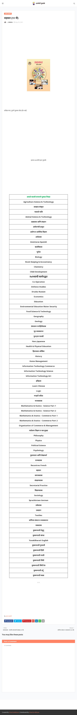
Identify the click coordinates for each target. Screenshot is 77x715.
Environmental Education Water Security (38, 306)
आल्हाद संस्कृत (39, 207)
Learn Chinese (38, 386)
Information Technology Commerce (38, 366)
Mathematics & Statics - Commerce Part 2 (39, 420)
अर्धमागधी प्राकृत (38, 227)
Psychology (38, 450)
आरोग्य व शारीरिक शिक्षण (38, 232)
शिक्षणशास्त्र (38, 490)
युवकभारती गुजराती (38, 545)
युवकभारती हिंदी (38, 550)
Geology (38, 321)
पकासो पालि (38, 212)
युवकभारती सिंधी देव (38, 565)
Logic (38, 391)
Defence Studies (38, 287)
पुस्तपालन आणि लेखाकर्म (38, 455)
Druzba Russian (38, 291)
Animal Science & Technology (38, 217)
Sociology (38, 495)
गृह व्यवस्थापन (38, 331)
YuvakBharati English (38, 540)
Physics (38, 440)
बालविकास (38, 247)
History (38, 356)
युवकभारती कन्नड (38, 575)
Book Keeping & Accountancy (38, 262)
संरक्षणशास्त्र (39, 480)
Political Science (38, 445)
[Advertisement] (40, 40)
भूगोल (38, 252)
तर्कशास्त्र (38, 505)
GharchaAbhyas (14, 712)
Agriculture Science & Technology (38, 202)
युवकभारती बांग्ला (38, 535)
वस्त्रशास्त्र (38, 525)
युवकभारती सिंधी (38, 560)
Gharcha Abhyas (34, 712)
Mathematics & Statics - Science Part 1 (38, 406)
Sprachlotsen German (38, 500)
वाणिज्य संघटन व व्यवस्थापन (38, 520)
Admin (10, 22)
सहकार (38, 470)
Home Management (38, 361)
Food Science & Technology (38, 311)
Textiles (38, 515)
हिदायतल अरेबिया (38, 351)
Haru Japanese (38, 341)
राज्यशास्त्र (38, 460)
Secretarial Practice (38, 485)
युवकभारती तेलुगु (38, 530)
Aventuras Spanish (38, 242)
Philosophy (38, 435)
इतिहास (38, 381)
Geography (39, 316)
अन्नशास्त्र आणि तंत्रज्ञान (38, 222)
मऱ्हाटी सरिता (38, 396)
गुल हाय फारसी (39, 336)
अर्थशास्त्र (38, 237)
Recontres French (38, 465)
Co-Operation (38, 282)
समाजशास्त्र (38, 475)
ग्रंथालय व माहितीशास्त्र (38, 326)
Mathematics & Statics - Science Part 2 (38, 411)
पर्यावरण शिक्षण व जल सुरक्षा (38, 431)
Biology (38, 257)
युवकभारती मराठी (38, 555)
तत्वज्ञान (38, 510)
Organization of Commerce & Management (38, 425)
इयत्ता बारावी (9, 616)
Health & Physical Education (38, 346)
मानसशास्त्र (38, 401)
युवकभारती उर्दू (39, 570)
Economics (38, 296)
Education (38, 301)
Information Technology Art (38, 376)
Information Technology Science (38, 371)
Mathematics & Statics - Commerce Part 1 (39, 415)
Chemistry (38, 267)
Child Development (38, 272)
